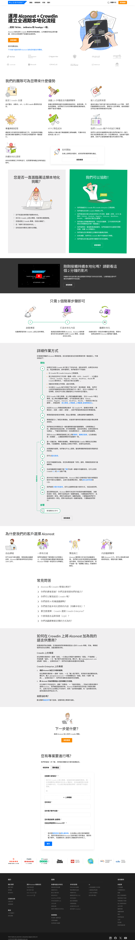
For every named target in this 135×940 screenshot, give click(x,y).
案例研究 (10, 893)
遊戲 (119, 893)
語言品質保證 (87, 480)
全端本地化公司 (74, 906)
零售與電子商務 (122, 901)
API (58, 471)
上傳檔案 (72, 403)
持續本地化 (73, 893)
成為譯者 (10, 916)
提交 (48, 844)
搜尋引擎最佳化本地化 (57, 909)
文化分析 (53, 903)
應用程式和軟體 (55, 887)
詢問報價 (10, 904)
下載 (66, 469)
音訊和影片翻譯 (55, 923)
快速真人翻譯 (56, 918)
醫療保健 (120, 909)
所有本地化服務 (74, 887)
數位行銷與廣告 (122, 895)
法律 (119, 920)
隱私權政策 (65, 833)
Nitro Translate (31, 893)
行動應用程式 (121, 890)
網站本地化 (54, 895)
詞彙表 (75, 435)
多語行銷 (30, 887)
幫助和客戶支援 (122, 898)
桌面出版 (53, 906)
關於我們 (10, 887)
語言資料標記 (92, 895)
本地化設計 (73, 898)
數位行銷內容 (55, 893)
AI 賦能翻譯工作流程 (94, 887)
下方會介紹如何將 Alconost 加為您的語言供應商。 (25, 50)
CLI (54, 471)
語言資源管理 (74, 901)
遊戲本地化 (54, 890)
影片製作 (30, 890)
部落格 (10, 890)
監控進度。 (56, 456)
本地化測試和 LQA (56, 901)
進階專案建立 (87, 403)
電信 (119, 914)
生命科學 (120, 906)
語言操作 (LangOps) (75, 909)
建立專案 (65, 403)
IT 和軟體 (120, 887)
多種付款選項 (58, 487)
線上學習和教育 (122, 903)
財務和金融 (121, 917)
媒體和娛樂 (121, 911)
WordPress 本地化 (56, 898)
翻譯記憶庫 (83, 435)
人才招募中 (11, 913)
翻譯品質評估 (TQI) (75, 895)
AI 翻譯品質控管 (93, 890)
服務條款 (56, 833)
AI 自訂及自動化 (93, 893)
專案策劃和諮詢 (74, 890)
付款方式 (10, 901)
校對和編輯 (54, 920)
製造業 (119, 922)
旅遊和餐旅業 (121, 925)
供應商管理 (73, 903)
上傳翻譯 (79, 403)
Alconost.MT (31, 895)
